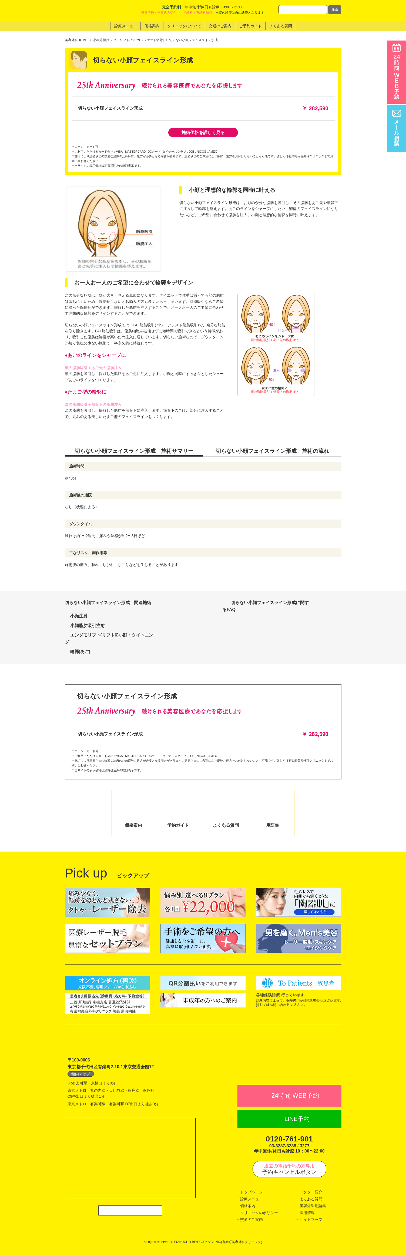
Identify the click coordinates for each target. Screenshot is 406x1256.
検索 (334, 9)
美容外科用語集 (313, 1206)
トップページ (251, 1192)
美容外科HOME (76, 40)
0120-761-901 (289, 1139)
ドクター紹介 (311, 1192)
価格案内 (247, 1206)
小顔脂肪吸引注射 (87, 625)
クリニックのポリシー (259, 1213)
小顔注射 (79, 616)
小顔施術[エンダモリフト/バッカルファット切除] (128, 40)
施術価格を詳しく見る (203, 132)
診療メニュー (251, 1199)
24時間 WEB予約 (295, 1095)
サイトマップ (311, 1219)
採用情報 (307, 1213)
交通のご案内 (251, 1219)
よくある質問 (311, 1199)
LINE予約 (297, 1119)
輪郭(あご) (80, 651)
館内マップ (80, 1074)
